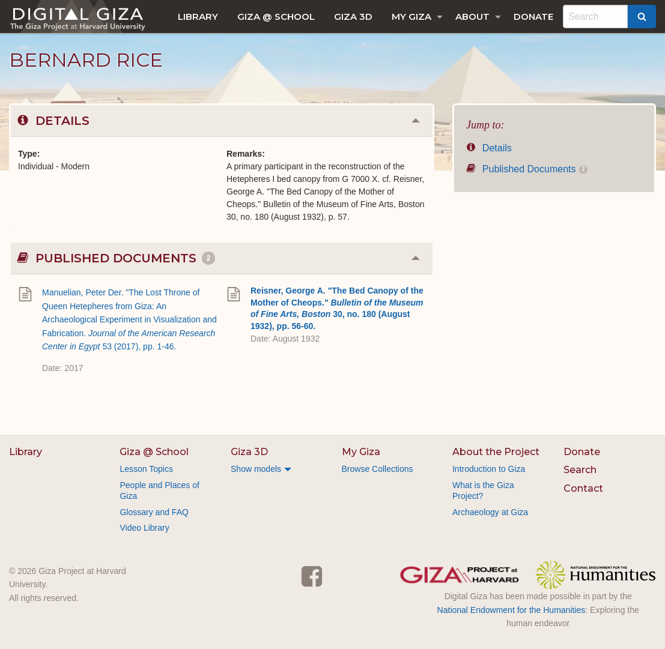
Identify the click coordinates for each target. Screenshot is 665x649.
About (472, 16)
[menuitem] (198, 16)
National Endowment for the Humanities (511, 610)
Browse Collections (377, 469)
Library (198, 16)
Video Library (144, 528)
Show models (256, 469)
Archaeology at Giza (490, 512)
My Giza (411, 16)
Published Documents (527, 169)
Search (580, 469)
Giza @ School (276, 16)
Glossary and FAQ (154, 512)
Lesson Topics (146, 469)
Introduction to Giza (488, 469)
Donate (533, 16)
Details (489, 148)
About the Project (495, 451)
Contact (583, 488)
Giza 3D (353, 16)
